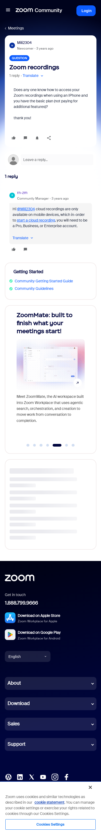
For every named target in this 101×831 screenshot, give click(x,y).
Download (18, 703)
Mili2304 (24, 42)
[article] (50, 222)
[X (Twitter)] (31, 776)
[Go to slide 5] (57, 445)
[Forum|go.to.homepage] (39, 10)
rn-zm (22, 192)
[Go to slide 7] (73, 445)
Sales (13, 724)
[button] (8, 11)
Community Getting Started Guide (44, 281)
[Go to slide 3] (41, 445)
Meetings (16, 28)
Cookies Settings (50, 824)
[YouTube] (43, 776)
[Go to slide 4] (47, 445)
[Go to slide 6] (66, 445)
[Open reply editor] (50, 159)
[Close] (90, 787)
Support (16, 744)
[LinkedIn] (19, 776)
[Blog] (8, 776)
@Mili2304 (26, 209)
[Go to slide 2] (34, 445)
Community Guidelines (34, 288)
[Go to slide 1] (28, 445)
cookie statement (49, 802)
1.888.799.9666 (21, 603)
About (14, 683)
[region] (50, 806)
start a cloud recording (36, 220)
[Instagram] (54, 776)
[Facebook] (66, 776)
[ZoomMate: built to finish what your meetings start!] (51, 374)
